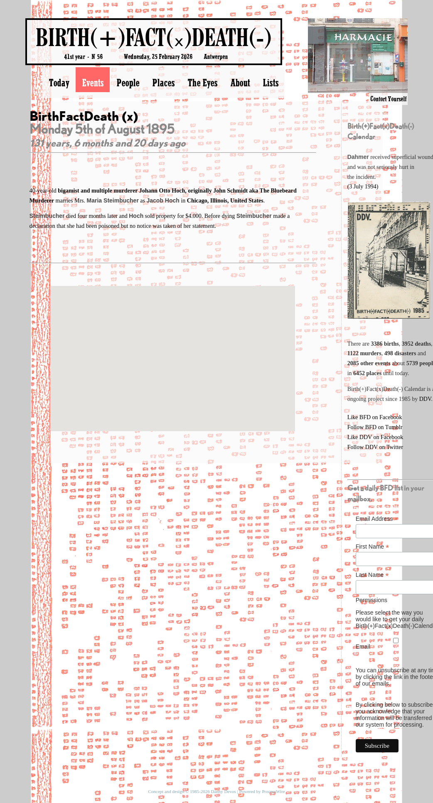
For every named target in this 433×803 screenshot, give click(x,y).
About (240, 82)
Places (163, 82)
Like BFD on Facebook (374, 417)
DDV (425, 399)
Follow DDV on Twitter (375, 447)
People (127, 82)
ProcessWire (273, 791)
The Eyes (202, 82)
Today (59, 82)
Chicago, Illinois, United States (225, 201)
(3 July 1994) (363, 186)
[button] (172, 351)
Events (92, 82)
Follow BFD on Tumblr (375, 427)
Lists (270, 82)
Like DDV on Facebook (375, 437)
